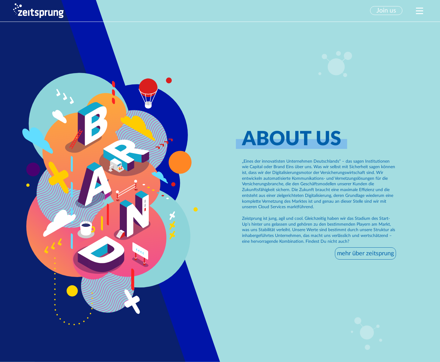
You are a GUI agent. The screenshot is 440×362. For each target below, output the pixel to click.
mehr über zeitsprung (365, 253)
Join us (386, 10)
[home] (38, 10)
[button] (388, 10)
